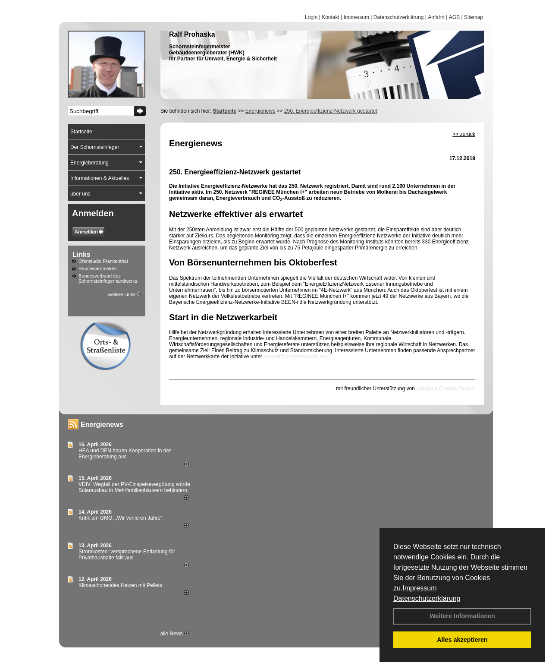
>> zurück (463, 134)
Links (81, 254)
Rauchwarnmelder (97, 268)
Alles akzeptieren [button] (462, 639)
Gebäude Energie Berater (445, 388)
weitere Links (124, 294)
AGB (454, 17)
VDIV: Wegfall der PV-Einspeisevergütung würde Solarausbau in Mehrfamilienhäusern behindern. (134, 487)
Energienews (102, 424)
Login (311, 17)
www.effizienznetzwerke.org (295, 356)
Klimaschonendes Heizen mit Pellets (120, 585)
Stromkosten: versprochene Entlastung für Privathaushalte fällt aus (126, 555)
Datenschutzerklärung (427, 598)
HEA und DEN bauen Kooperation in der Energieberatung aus (124, 454)
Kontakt (330, 17)
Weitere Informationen (462, 615)
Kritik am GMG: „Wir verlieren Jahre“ (120, 518)
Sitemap (473, 17)
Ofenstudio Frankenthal (103, 261)
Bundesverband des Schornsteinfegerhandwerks (107, 278)
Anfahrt (436, 17)
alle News (174, 634)
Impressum (419, 588)
